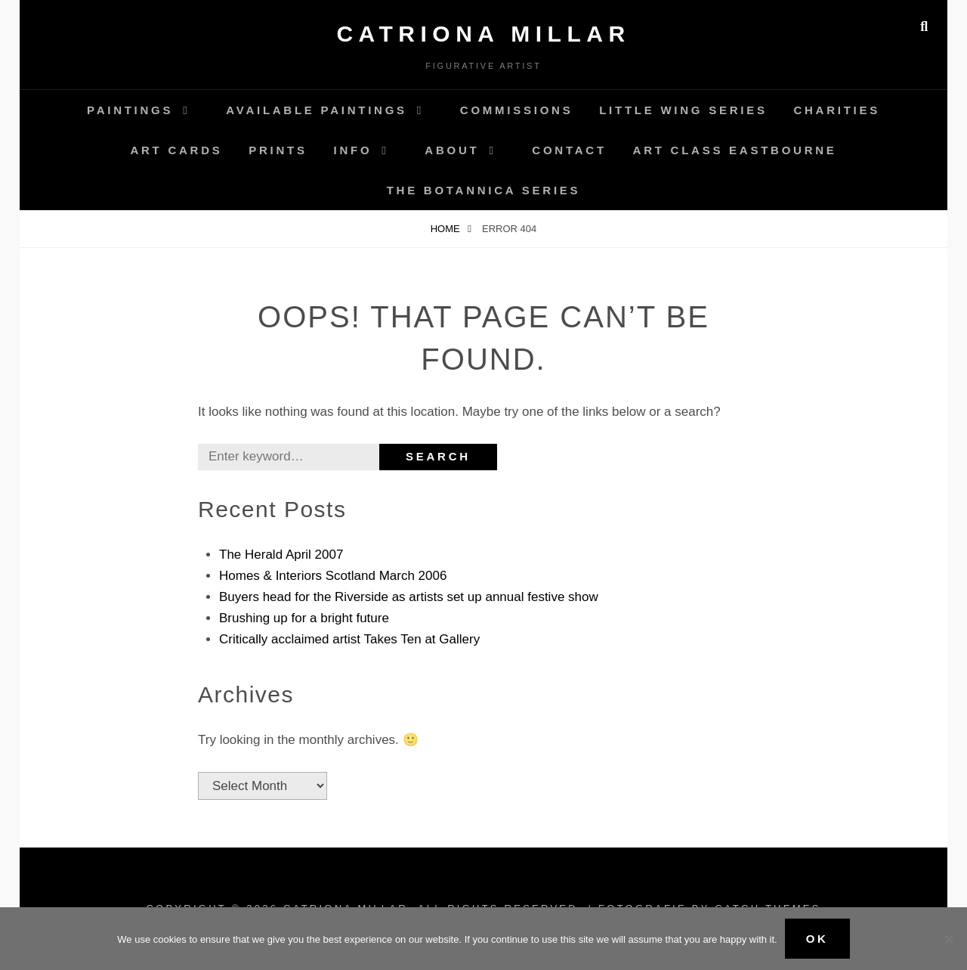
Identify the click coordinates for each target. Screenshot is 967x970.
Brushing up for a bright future (304, 618)
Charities (836, 110)
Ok (817, 938)
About (452, 150)
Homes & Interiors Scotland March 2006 (332, 576)
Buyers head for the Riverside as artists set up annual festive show (408, 597)
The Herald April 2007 (281, 554)
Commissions (516, 110)
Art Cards (176, 150)
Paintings (130, 110)
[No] (948, 939)
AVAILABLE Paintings (316, 110)
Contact (569, 150)
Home (447, 228)
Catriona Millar (483, 33)
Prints (278, 150)
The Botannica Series (484, 190)
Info (353, 150)
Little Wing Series (683, 110)
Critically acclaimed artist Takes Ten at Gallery (349, 639)
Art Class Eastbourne (735, 150)
